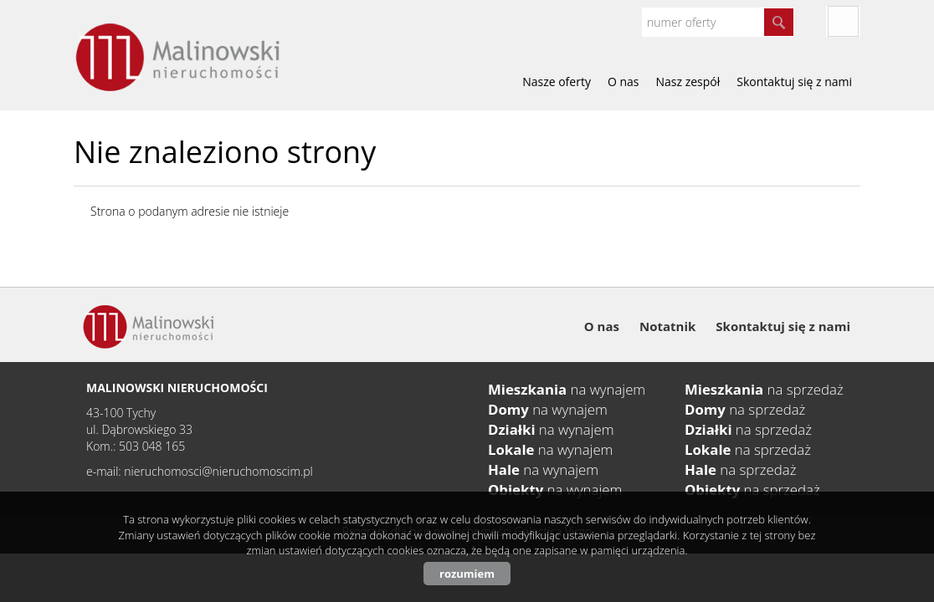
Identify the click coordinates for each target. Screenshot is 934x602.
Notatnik (667, 326)
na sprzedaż (764, 389)
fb (843, 21)
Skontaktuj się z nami (794, 81)
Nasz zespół (688, 81)
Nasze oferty (556, 81)
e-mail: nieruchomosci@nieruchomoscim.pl (199, 471)
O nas (623, 81)
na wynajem (566, 389)
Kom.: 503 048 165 (135, 446)
